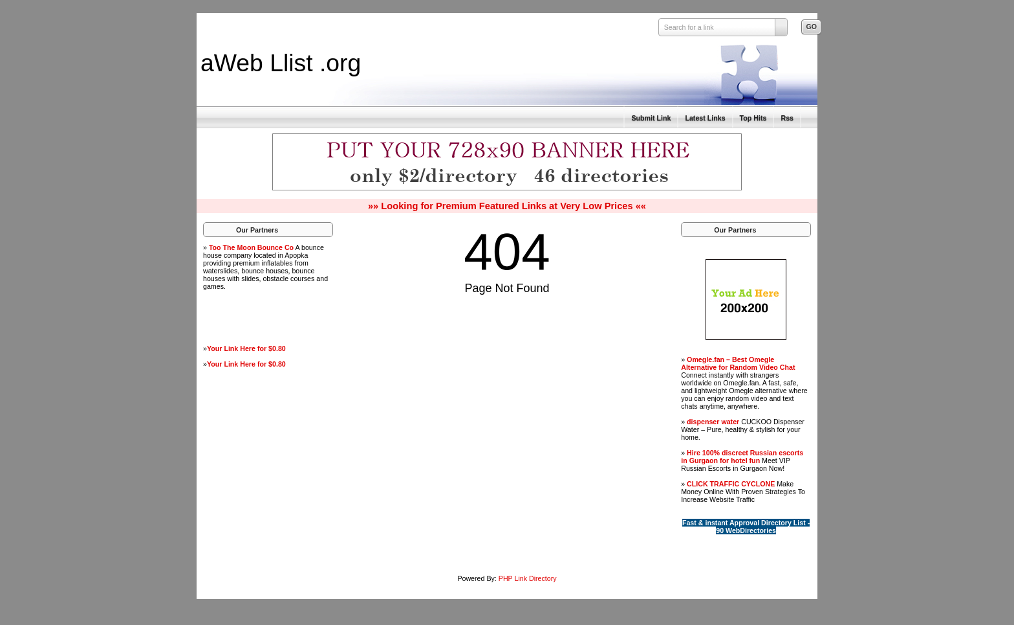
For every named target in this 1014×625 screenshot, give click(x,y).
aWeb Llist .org (280, 62)
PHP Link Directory (528, 578)
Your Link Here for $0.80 (246, 348)
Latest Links (705, 118)
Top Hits (753, 118)
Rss (787, 118)
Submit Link (651, 118)
